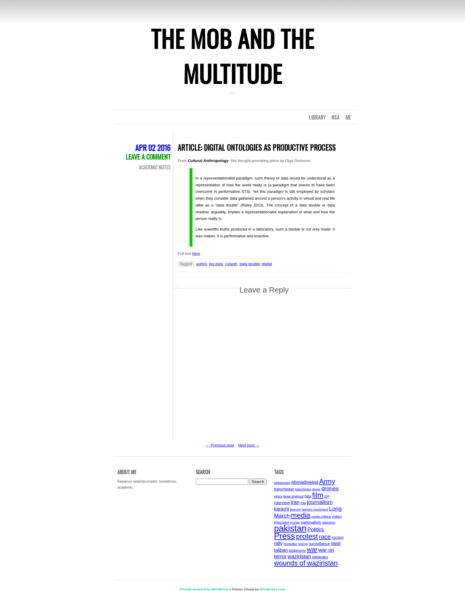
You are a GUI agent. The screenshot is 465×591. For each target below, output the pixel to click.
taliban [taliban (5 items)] (281, 550)
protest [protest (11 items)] (307, 536)
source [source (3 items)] (303, 544)
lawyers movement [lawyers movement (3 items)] (315, 509)
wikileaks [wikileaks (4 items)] (320, 557)
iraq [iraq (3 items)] (303, 503)
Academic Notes (155, 167)
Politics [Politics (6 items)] (316, 530)
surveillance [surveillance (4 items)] (319, 543)
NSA (336, 117)
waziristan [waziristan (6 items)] (299, 557)
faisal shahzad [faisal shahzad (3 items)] (293, 496)
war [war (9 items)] (312, 549)
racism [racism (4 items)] (338, 537)
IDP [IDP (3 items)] (327, 496)
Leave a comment (148, 156)
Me (348, 117)
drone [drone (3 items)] (316, 489)
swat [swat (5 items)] (335, 543)
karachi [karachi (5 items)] (281, 508)
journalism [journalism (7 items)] (320, 502)
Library (317, 117)
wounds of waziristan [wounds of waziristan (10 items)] (306, 563)
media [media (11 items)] (300, 515)
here (196, 253)
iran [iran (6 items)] (295, 502)
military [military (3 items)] (337, 516)
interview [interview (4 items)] (282, 503)
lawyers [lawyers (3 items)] (295, 509)
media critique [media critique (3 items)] (321, 516)
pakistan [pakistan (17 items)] (290, 528)
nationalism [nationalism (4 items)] (311, 522)
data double (250, 264)
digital (267, 264)
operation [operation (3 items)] (328, 522)
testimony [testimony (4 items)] (297, 550)
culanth (231, 264)
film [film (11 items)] (318, 495)
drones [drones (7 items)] (330, 488)
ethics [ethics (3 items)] (278, 496)
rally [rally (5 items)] (278, 543)
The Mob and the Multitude (232, 56)
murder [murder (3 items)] (295, 522)
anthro (201, 264)
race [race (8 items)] (325, 536)
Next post (248, 445)
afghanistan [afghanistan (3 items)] (282, 482)
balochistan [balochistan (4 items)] (284, 489)
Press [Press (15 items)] (284, 536)
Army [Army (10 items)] (327, 481)
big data (216, 264)
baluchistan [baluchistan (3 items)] (303, 489)
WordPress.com (272, 589)
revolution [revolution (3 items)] (290, 544)
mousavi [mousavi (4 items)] (281, 522)
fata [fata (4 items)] (308, 496)
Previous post (220, 445)
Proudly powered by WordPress (204, 589)
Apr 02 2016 (153, 147)
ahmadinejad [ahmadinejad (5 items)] (304, 482)
